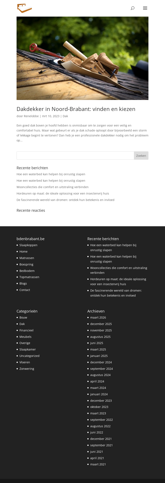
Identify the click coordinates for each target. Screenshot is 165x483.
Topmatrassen (29, 277)
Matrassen (26, 258)
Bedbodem (27, 271)
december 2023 (101, 401)
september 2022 (101, 420)
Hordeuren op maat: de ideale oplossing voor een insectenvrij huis (63, 193)
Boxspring (26, 264)
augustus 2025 (100, 337)
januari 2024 (99, 394)
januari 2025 (99, 356)
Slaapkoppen (28, 245)
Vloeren (24, 362)
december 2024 (101, 362)
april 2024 (97, 381)
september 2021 (101, 445)
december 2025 (101, 324)
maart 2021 (98, 464)
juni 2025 (96, 343)
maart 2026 (98, 317)
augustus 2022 (100, 426)
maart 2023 (98, 413)
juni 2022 (96, 432)
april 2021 (97, 458)
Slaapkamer (27, 349)
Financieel (26, 330)
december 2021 (101, 439)
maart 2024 (98, 388)
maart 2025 (98, 349)
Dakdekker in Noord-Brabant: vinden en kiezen (76, 109)
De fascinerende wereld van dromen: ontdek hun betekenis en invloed (65, 200)
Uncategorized (29, 356)
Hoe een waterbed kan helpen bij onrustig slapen (51, 174)
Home (23, 251)
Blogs (23, 283)
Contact (24, 290)
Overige (24, 343)
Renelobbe (31, 116)
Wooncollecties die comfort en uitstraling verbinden (53, 187)
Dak (65, 116)
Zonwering (26, 369)
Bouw (23, 317)
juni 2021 (96, 452)
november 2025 (101, 330)
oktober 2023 (99, 407)
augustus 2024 (100, 375)
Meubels (25, 337)
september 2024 (101, 369)
